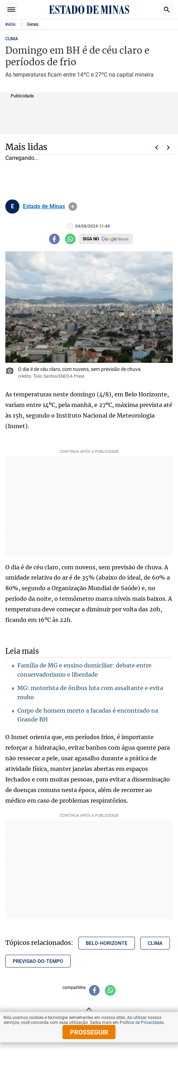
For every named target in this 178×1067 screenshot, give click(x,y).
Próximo (168, 147)
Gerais (32, 24)
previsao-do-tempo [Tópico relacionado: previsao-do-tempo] (38, 961)
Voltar (156, 147)
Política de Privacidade (142, 1022)
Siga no (91, 238)
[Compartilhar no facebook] (54, 239)
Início (10, 24)
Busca (167, 10)
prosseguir (89, 1032)
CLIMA (11, 38)
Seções (11, 9)
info (73, 206)
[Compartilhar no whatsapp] (70, 239)
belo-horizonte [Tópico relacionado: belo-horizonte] (106, 943)
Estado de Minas (44, 206)
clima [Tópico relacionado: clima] (155, 943)
